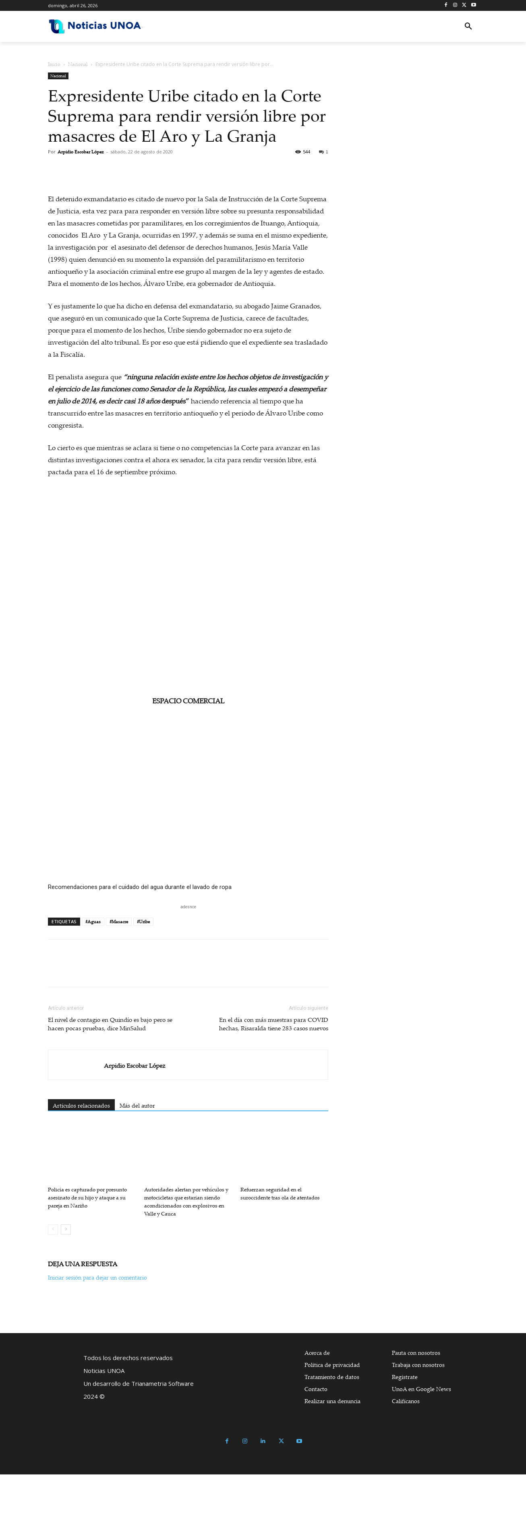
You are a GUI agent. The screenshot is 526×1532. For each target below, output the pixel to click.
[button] (468, 26)
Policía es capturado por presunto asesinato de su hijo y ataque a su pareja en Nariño (87, 1255)
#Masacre (119, 979)
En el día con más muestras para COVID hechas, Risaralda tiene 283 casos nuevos (273, 1081)
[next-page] (66, 1287)
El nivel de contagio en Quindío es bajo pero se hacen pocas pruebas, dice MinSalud (110, 1081)
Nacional (78, 64)
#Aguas (93, 979)
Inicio (54, 64)
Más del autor (137, 1163)
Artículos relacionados (81, 1163)
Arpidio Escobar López (81, 152)
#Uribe (143, 979)
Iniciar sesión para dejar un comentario (97, 1335)
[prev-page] (53, 1287)
